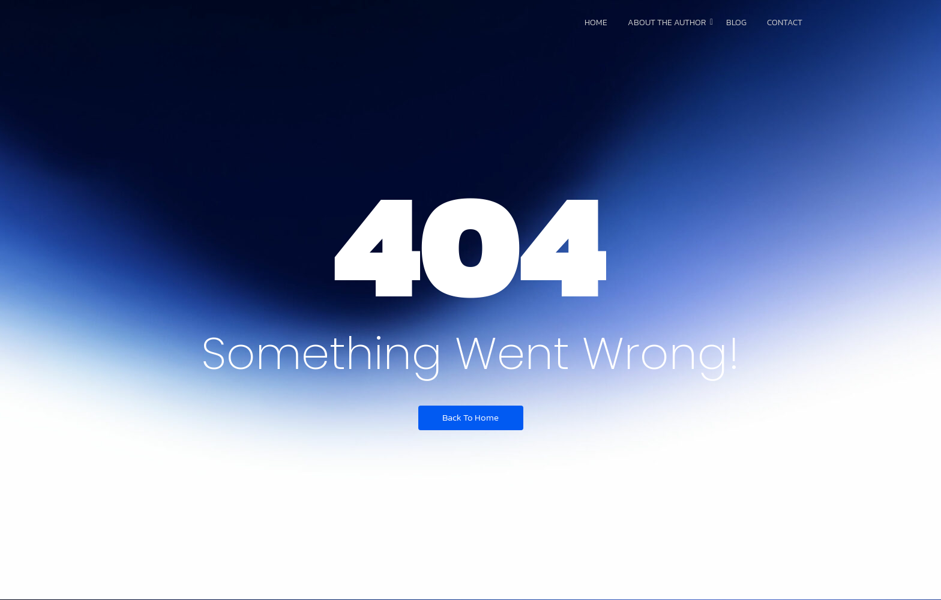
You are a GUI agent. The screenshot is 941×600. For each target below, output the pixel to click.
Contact (784, 22)
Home (596, 22)
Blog (736, 22)
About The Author (669, 22)
